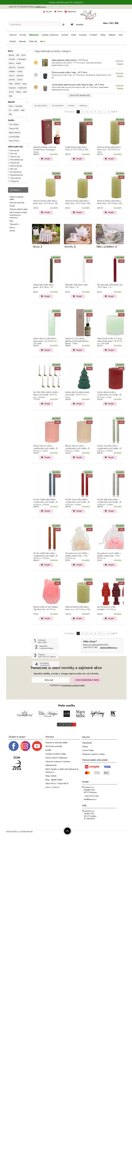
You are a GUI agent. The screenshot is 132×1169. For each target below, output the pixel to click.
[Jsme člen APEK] (17, 763)
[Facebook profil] (14, 746)
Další (114, 111)
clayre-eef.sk (63, 783)
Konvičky (69, 246)
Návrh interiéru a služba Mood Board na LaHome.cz (18, 215)
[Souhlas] (49, 686)
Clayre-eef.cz (14, 224)
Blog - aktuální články (53, 779)
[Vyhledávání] (35, 24)
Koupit (47, 158)
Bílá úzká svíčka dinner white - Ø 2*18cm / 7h (77, 286)
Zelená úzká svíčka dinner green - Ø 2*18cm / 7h (43, 286)
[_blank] (37, 746)
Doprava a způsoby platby (56, 742)
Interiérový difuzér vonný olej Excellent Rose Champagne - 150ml (44, 150)
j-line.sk (56, 787)
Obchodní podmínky (17, 202)
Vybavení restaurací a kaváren (57, 761)
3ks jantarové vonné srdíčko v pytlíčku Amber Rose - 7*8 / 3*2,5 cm (109, 556)
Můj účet (49, 11)
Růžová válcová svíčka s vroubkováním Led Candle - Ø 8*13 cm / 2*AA (45, 448)
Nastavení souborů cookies (93, 754)
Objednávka (71, 11)
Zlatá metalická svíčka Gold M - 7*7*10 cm (70, 60)
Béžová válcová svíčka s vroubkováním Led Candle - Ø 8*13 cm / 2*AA (77, 448)
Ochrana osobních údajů (18, 209)
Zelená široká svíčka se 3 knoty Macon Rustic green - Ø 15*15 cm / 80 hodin (109, 341)
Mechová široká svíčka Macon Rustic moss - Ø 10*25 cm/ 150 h (109, 150)
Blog (11, 221)
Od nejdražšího (58, 106)
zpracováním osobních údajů (73, 685)
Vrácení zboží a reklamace (56, 757)
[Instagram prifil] (25, 746)
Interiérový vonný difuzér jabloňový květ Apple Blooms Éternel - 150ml (77, 341)
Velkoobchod (50, 765)
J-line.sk (12, 230)
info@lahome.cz (40, 7)
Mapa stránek (50, 775)
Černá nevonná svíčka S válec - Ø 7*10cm (69, 72)
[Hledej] (63, 24)
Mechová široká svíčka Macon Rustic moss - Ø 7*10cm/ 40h (77, 608)
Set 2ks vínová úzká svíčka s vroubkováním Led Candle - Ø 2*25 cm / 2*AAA (77, 502)
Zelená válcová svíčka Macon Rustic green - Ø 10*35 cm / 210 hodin (45, 341)
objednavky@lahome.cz (108, 647)
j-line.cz (48, 787)
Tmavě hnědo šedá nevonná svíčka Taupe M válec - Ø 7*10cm (78, 84)
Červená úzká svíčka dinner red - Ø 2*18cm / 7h (109, 286)
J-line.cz (12, 227)
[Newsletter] (51, 680)
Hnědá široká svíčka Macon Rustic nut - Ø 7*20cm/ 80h (76, 148)
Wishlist (59, 11)
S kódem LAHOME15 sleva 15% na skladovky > (66, 2)
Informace (15, 190)
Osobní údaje (87, 750)
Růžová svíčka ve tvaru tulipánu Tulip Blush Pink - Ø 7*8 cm (45, 608)
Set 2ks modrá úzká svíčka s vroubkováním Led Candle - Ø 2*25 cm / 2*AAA (45, 502)
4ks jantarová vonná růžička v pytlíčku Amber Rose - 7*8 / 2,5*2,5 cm (77, 556)
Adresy (85, 746)
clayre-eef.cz (50, 783)
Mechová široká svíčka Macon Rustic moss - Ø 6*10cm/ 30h (77, 202)
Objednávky (87, 742)
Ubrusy (36, 246)
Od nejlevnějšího (40, 106)
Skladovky (83, 106)
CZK (111, 23)
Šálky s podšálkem (105, 246)
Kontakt (12, 206)
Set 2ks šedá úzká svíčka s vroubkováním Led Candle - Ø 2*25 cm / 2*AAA (109, 502)
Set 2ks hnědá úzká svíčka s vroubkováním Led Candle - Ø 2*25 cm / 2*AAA (45, 556)
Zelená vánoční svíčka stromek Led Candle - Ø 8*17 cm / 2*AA (77, 395)
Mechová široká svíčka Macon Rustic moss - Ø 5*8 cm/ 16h (45, 202)
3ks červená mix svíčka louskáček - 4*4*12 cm (106, 608)
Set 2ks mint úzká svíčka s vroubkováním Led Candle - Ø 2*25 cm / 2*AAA (109, 448)
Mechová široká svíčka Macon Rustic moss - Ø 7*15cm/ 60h (109, 202)
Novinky (71, 106)
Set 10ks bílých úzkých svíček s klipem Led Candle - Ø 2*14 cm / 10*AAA (45, 395)
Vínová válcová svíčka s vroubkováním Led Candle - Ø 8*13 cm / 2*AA (109, 395)
